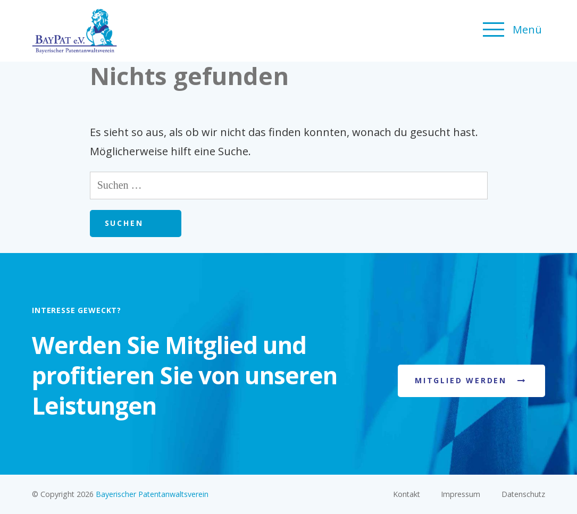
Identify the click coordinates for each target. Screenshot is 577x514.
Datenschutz (523, 494)
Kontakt (406, 494)
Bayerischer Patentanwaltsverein (152, 494)
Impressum (460, 494)
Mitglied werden (461, 380)
